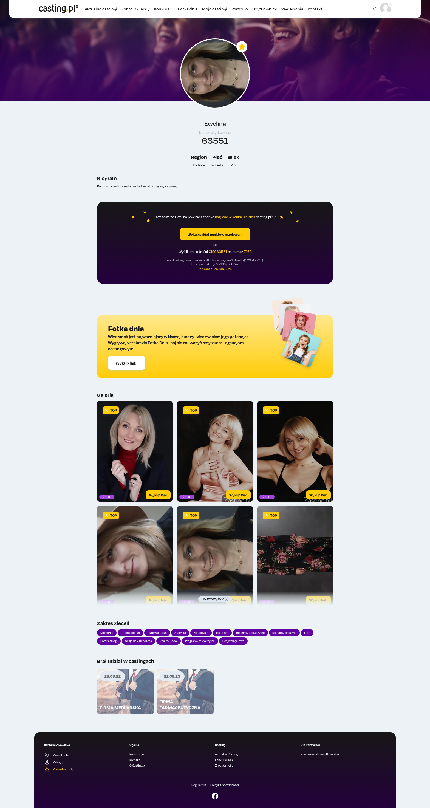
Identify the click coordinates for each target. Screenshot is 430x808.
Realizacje (136, 754)
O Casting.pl (137, 765)
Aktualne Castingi (227, 754)
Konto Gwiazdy (135, 8)
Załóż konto (56, 755)
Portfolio (239, 8)
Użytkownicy (264, 8)
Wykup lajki (126, 362)
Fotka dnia (188, 8)
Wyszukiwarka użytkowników (321, 754)
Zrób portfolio (224, 765)
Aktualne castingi (101, 8)
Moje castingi (214, 8)
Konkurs (164, 8)
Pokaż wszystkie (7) (215, 599)
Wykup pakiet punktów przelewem (215, 234)
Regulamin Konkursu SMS (215, 269)
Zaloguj (53, 762)
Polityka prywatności (224, 785)
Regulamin (198, 785)
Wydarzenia (292, 8)
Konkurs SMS (224, 760)
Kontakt (315, 8)
